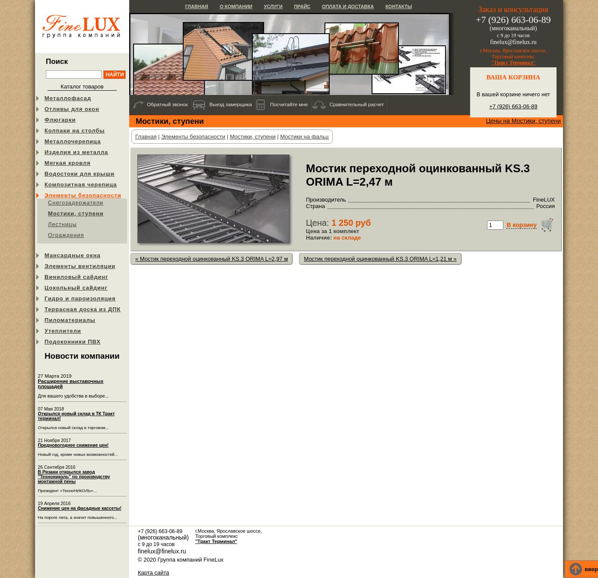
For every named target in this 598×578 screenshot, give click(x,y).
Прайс (302, 6)
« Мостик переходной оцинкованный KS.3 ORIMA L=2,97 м (211, 259)
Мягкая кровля (68, 163)
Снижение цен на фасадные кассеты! (79, 508)
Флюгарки (60, 120)
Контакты (398, 6)
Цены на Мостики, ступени (523, 120)
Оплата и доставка (348, 6)
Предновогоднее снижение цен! (73, 445)
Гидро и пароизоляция (80, 298)
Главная (196, 6)
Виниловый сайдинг (76, 277)
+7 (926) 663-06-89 (513, 106)
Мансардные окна (73, 255)
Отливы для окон (72, 109)
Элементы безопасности (83, 195)
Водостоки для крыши (80, 174)
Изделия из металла (76, 152)
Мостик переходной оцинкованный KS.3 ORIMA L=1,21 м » (380, 259)
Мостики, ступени (76, 213)
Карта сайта (153, 572)
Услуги (273, 6)
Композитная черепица (81, 184)
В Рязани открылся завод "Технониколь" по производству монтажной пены (74, 477)
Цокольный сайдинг (76, 287)
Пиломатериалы (70, 320)
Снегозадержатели (75, 202)
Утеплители (63, 331)
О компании (235, 6)
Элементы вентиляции (80, 266)
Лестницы (62, 224)
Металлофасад (68, 98)
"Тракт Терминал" (513, 63)
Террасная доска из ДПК (83, 309)
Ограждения (66, 235)
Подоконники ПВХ (73, 341)
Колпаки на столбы (75, 130)
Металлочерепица (73, 141)
